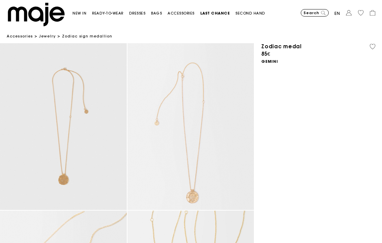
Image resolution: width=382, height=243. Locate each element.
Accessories (20, 36)
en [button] (337, 13)
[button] (82, 13)
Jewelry (47, 36)
